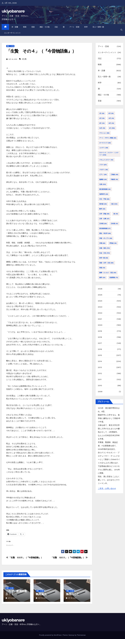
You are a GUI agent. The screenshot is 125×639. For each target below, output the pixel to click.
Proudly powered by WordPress (50, 635)
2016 (100, 349)
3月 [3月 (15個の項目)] (102, 118)
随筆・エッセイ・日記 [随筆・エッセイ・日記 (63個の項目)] (107, 272)
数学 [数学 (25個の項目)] (102, 209)
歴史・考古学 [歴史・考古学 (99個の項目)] (105, 233)
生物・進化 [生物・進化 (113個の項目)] (104, 248)
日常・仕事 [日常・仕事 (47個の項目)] (104, 219)
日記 (56, 27)
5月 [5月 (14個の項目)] (102, 123)
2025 (100, 295)
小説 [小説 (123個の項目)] (114, 204)
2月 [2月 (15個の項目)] (111, 113)
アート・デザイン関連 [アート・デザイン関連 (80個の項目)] (107, 138)
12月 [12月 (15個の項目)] (102, 128)
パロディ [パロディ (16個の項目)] (103, 169)
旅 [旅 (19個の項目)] (116, 214)
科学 (86, 27)
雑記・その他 (45, 27)
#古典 (24, 59)
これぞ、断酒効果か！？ (16, 592)
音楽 (33, 27)
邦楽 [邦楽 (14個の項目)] (102, 268)
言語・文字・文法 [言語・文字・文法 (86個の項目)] (106, 263)
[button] (121, 30)
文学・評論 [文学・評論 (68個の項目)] (104, 214)
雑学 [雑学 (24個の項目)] (102, 277)
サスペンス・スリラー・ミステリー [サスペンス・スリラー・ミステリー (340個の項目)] (108, 154)
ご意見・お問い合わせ (107, 488)
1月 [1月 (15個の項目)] (101, 113)
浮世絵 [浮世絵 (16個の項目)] (113, 243)
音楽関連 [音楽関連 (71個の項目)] (113, 277)
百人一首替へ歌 (98, 27)
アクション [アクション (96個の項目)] (104, 133)
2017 (100, 343)
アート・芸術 (74, 27)
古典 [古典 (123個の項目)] (102, 184)
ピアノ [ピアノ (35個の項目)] (103, 174)
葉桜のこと (72, 594)
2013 (100, 367)
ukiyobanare (13, 11)
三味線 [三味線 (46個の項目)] (114, 174)
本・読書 (15, 27)
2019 (100, 331)
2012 (100, 373)
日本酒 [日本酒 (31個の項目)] (114, 223)
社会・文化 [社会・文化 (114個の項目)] (104, 253)
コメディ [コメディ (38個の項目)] (103, 148)
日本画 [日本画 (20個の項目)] (103, 223)
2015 (100, 355)
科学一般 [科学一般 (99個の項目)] (103, 258)
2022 (100, 313)
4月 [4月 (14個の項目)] (111, 118)
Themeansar (81, 635)
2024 (100, 301)
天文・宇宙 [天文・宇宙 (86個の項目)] (104, 199)
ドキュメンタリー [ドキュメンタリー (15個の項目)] (106, 160)
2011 (100, 379)
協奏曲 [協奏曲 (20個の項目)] (103, 179)
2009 (100, 391)
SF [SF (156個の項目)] (112, 128)
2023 (100, 307)
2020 (100, 325)
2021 (100, 319)
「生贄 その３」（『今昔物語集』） (69, 557)
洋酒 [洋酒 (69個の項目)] (102, 243)
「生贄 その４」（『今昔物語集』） (41, 51)
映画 (24, 27)
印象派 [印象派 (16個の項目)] (114, 179)
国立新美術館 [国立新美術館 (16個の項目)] (105, 189)
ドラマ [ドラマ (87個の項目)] (103, 165)
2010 (100, 385)
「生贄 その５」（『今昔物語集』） (24, 557)
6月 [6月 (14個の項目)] (111, 123)
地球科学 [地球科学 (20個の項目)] (103, 194)
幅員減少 (41, 594)
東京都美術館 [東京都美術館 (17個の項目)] (105, 228)
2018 (100, 337)
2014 (100, 361)
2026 (100, 289)
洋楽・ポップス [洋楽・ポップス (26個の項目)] (105, 238)
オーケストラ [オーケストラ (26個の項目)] (105, 143)
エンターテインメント (12, 33)
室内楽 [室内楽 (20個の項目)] (103, 204)
